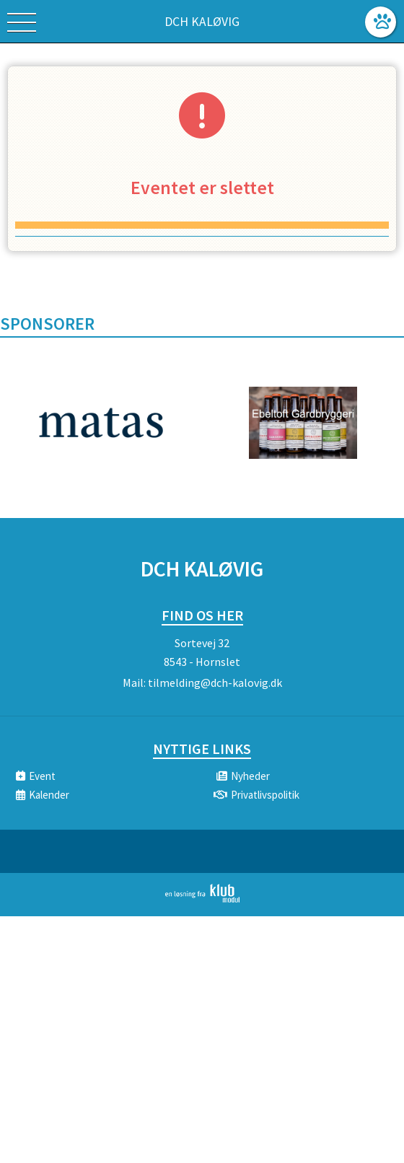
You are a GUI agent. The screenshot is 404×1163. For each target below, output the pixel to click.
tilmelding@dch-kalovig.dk (215, 682)
